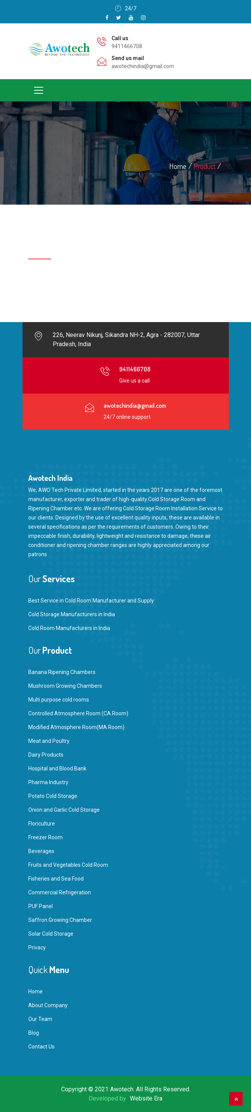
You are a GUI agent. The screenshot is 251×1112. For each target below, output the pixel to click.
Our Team (40, 1019)
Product (204, 166)
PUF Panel (40, 906)
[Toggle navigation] (38, 90)
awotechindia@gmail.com (143, 66)
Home (35, 991)
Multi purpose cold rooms (58, 700)
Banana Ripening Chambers (62, 672)
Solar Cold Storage (50, 934)
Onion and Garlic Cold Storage (64, 810)
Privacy (37, 947)
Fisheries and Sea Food (56, 879)
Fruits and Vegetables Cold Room (68, 865)
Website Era (146, 1098)
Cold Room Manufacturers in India (69, 628)
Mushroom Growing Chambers (65, 686)
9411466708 (127, 46)
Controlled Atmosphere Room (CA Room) (78, 713)
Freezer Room (45, 837)
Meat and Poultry (49, 741)
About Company (48, 1005)
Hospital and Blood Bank (57, 768)
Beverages (41, 851)
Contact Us (41, 1047)
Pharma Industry (48, 782)
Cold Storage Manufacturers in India (71, 614)
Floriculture (41, 824)
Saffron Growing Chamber (60, 920)
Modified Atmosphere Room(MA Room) (76, 727)
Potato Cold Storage (52, 796)
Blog (33, 1033)
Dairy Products (45, 755)
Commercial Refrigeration (59, 892)
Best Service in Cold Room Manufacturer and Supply (91, 601)
